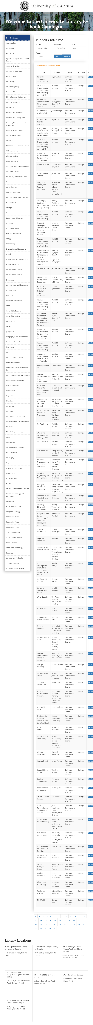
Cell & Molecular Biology (14, 130)
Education (9, 223)
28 (55, 924)
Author (38, 53)
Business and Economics (14, 112)
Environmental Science (14, 270)
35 (36, 928)
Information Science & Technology (18, 375)
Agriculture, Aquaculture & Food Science (17, 60)
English (8, 254)
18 (60, 920)
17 (55, 920)
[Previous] (36, 916)
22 (79, 920)
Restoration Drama (13, 517)
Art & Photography (12, 87)
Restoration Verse (12, 527)
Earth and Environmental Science (17, 197)
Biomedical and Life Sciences (16, 97)
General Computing (13, 316)
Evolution (9, 295)
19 (64, 920)
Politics (8, 483)
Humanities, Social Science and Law (17, 369)
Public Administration (13, 506)
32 (74, 924)
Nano (8, 437)
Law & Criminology (12, 385)
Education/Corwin (12, 228)
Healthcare (10, 347)
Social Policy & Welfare (14, 537)
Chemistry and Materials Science (17, 146)
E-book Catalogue (12, 38)
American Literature (13, 66)
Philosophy (10, 458)
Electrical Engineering (13, 233)
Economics (10, 213)
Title (73, 44)
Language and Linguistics (15, 380)
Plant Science (11, 473)
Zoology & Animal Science (15, 568)
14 (41, 920)
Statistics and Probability (14, 558)
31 (69, 924)
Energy (8, 239)
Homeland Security (13, 362)
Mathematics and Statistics (15, 416)
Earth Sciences (11, 202)
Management (11, 406)
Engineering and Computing (16, 249)
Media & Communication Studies (17, 421)
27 (50, 924)
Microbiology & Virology (14, 432)
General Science (11, 321)
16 (50, 920)
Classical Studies (12, 156)
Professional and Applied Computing (15, 495)
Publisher (57, 44)
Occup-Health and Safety (15, 447)
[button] (43, 48)
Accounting (10, 48)
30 (64, 924)
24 (36, 924)
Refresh (67, 56)
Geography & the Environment (17, 337)
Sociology (9, 553)
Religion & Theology (13, 512)
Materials (9, 411)
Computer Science (12, 171)
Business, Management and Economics (16, 124)
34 (83, 924)
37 (45, 928)
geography (10, 331)
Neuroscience (11, 442)
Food (8, 306)
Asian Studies (11, 43)
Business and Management (15, 118)
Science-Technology (13, 532)
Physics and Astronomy (14, 468)
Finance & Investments (14, 301)
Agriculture (10, 53)
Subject (39, 44)
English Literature (12, 264)
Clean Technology (12, 161)
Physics (8, 463)
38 (50, 928)
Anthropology (11, 76)
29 (60, 924)
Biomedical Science (13, 102)
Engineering (10, 244)
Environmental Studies (14, 275)
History (8, 352)
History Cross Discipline (14, 357)
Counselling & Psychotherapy (16, 177)
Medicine (9, 427)
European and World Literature (17, 285)
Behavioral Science (12, 92)
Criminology (10, 182)
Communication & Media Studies (17, 166)
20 (69, 920)
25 (41, 924)
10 (75, 916)
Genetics (9, 326)
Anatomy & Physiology (14, 71)
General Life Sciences (13, 311)
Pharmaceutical (11, 452)
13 (36, 920)
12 (84, 916)
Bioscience (10, 107)
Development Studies (13, 192)
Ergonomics (10, 280)
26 (45, 924)
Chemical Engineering (13, 135)
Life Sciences (10, 391)
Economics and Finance (14, 218)
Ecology (9, 208)
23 (83, 920)
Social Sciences (11, 543)
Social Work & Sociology (14, 548)
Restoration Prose (12, 522)
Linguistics (10, 396)
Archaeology (10, 81)
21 (74, 920)
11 (79, 916)
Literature (9, 401)
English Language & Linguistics (17, 259)
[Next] (54, 928)
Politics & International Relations (17, 489)
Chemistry (9, 141)
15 (45, 920)
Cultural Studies (11, 187)
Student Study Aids (12, 563)
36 (41, 928)
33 (79, 924)
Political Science (11, 478)
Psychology (10, 501)
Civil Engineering (12, 151)
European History (12, 290)
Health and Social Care (14, 342)
